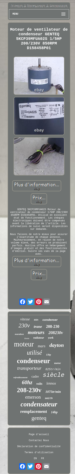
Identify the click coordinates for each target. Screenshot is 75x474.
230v (24, 325)
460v (36, 319)
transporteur (29, 368)
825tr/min (53, 369)
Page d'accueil (39, 434)
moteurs (36, 332)
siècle (53, 375)
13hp (48, 354)
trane (38, 326)
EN (35, 458)
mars (41, 346)
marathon (19, 334)
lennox (51, 383)
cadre (35, 376)
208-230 (52, 326)
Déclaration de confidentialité (38, 446)
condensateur (39, 404)
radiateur (38, 337)
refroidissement (20, 377)
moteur (24, 344)
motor (57, 363)
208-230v (29, 390)
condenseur (33, 361)
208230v (55, 332)
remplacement (33, 411)
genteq (38, 418)
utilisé (34, 352)
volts (39, 383)
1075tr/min (53, 392)
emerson (33, 397)
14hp (54, 412)
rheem (26, 338)
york (51, 337)
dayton (56, 345)
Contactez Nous (39, 440)
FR (42, 458)
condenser (50, 319)
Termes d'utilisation (38, 452)
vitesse (25, 319)
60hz (27, 382)
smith (49, 398)
